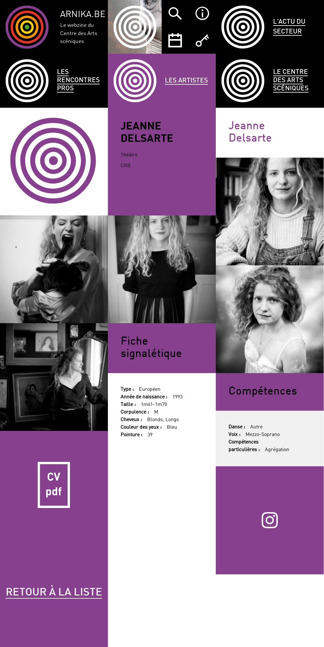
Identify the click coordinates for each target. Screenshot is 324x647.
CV (54, 485)
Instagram (270, 520)
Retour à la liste (54, 592)
